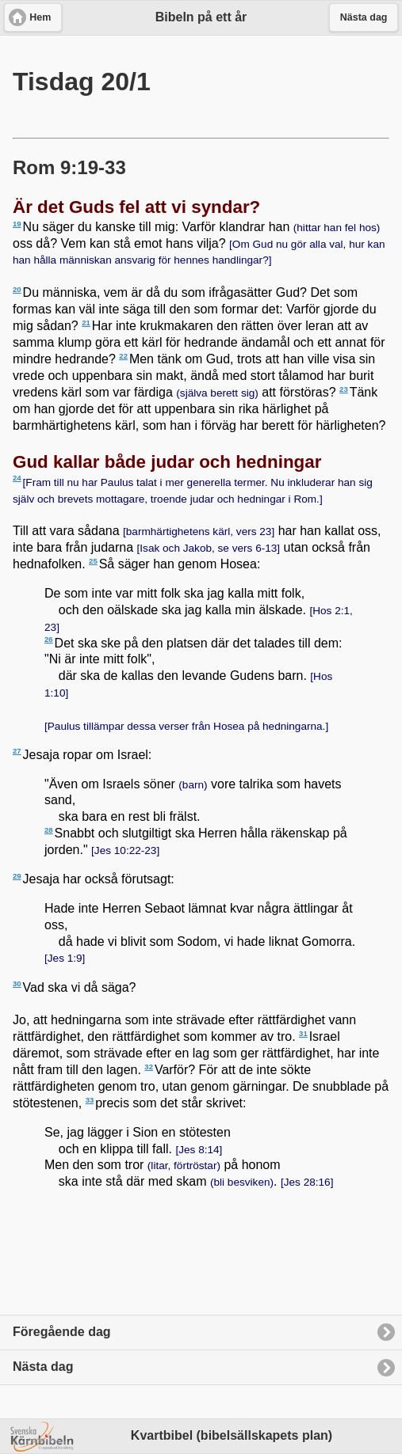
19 (17, 223)
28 (48, 830)
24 (17, 477)
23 (343, 389)
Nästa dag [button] (364, 17)
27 (17, 750)
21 (86, 322)
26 (48, 639)
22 (123, 355)
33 (90, 1099)
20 (17, 289)
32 (148, 1066)
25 (93, 560)
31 (303, 1033)
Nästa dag (43, 1366)
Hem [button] (40, 17)
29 (17, 875)
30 (17, 983)
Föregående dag (62, 1331)
